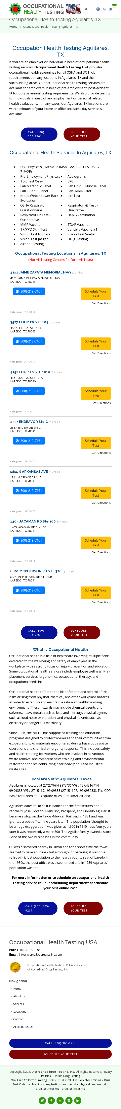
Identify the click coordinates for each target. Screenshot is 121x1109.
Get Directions (101, 303)
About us (19, 996)
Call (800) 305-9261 (36, 134)
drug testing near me (58, 1084)
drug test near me (73, 1088)
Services (18, 1004)
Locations (19, 1011)
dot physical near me (88, 1084)
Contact (18, 1019)
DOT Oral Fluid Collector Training (79, 1080)
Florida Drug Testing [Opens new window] (66, 1076)
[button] (85, 9)
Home (13, 26)
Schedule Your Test (79, 134)
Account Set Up (23, 1026)
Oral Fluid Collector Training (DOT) (33, 1080)
